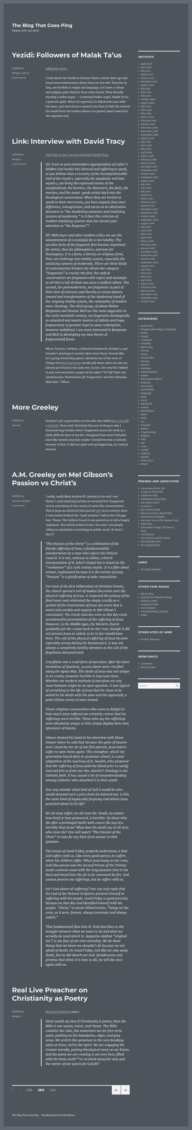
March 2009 (147, 117)
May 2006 (146, 234)
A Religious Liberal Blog (153, 499)
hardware (146, 368)
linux (143, 396)
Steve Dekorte (148, 608)
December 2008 (149, 127)
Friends (145, 350)
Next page (125, 1094)
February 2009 (148, 120)
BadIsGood (147, 325)
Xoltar (144, 615)
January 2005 (148, 290)
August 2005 (147, 266)
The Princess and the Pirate (155, 538)
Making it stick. (149, 600)
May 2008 (146, 149)
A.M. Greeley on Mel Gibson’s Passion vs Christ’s (62, 478)
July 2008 (146, 141)
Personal (145, 425)
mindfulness (147, 410)
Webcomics (147, 460)
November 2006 (149, 212)
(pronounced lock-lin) (153, 488)
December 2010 (149, 81)
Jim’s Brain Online (151, 509)
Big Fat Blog (147, 593)
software (145, 453)
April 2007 (146, 195)
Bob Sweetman (71, 363)
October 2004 (148, 301)
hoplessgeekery (149, 371)
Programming (148, 432)
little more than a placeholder (156, 513)
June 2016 (146, 67)
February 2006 (148, 244)
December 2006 (149, 209)
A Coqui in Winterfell (152, 492)
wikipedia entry (56, 68)
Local (144, 400)
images (145, 375)
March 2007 (147, 198)
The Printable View (151, 541)
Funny (144, 354)
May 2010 (146, 95)
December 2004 (149, 294)
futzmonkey (147, 357)
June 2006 (146, 230)
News (144, 418)
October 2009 (148, 99)
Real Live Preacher (58, 1011)
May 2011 (146, 71)
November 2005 (149, 255)
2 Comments (19, 77)
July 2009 (146, 106)
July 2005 (146, 269)
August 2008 (147, 138)
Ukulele (145, 457)
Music (144, 414)
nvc (143, 421)
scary (144, 446)
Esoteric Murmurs (150, 639)
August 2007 (147, 180)
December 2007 (149, 166)
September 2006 (149, 220)
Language (146, 393)
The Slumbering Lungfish (155, 611)
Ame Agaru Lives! (150, 502)
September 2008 (149, 134)
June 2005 (146, 273)
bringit (144, 336)
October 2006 (148, 216)
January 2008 (148, 163)
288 (30, 1090)
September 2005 (149, 262)
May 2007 (146, 191)
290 (54, 1090)
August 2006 (147, 223)
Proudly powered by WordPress (58, 1115)
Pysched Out (147, 534)
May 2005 (146, 276)
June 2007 (146, 188)
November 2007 (149, 170)
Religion (16, 73)
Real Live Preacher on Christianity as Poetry (50, 994)
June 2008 (146, 145)
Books (144, 332)
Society (145, 449)
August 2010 (147, 85)
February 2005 (148, 287)
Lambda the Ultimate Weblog (156, 597)
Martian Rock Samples (153, 516)
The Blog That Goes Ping (42, 25)
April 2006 (146, 237)
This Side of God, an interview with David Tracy (77, 155)
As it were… (147, 506)
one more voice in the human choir (159, 520)
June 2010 (146, 92)
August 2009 (147, 102)
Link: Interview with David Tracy (68, 141)
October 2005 (148, 259)
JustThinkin (147, 389)
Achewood (146, 663)
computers (146, 340)
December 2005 (149, 251)
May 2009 (146, 113)
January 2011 (147, 78)
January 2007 (148, 205)
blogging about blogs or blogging (158, 329)
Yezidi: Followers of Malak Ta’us (67, 55)
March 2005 (147, 283)
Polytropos (146, 523)
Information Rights (151, 379)
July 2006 (146, 227)
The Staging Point (150, 545)
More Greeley (35, 407)
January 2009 (148, 124)
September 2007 (149, 177)
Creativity (146, 343)
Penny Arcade (148, 667)
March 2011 (147, 74)
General (16, 425)
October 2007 (148, 173)
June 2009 (146, 110)
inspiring (146, 382)
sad (143, 442)
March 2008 (147, 156)
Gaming (145, 361)
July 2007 (146, 184)
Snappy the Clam (150, 604)
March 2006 (147, 241)
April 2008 (146, 152)
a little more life (149, 495)
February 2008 (148, 159)
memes (145, 407)
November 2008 (149, 131)
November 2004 (149, 298)
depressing (147, 347)
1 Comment (18, 505)
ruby (143, 439)
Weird (25, 73)
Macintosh (146, 403)
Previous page (116, 1094)
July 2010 (145, 88)
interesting (147, 386)
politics (145, 428)
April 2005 (146, 280)
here (98, 510)
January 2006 (148, 248)
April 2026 (146, 63)
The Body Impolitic (151, 569)
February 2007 (148, 202)
